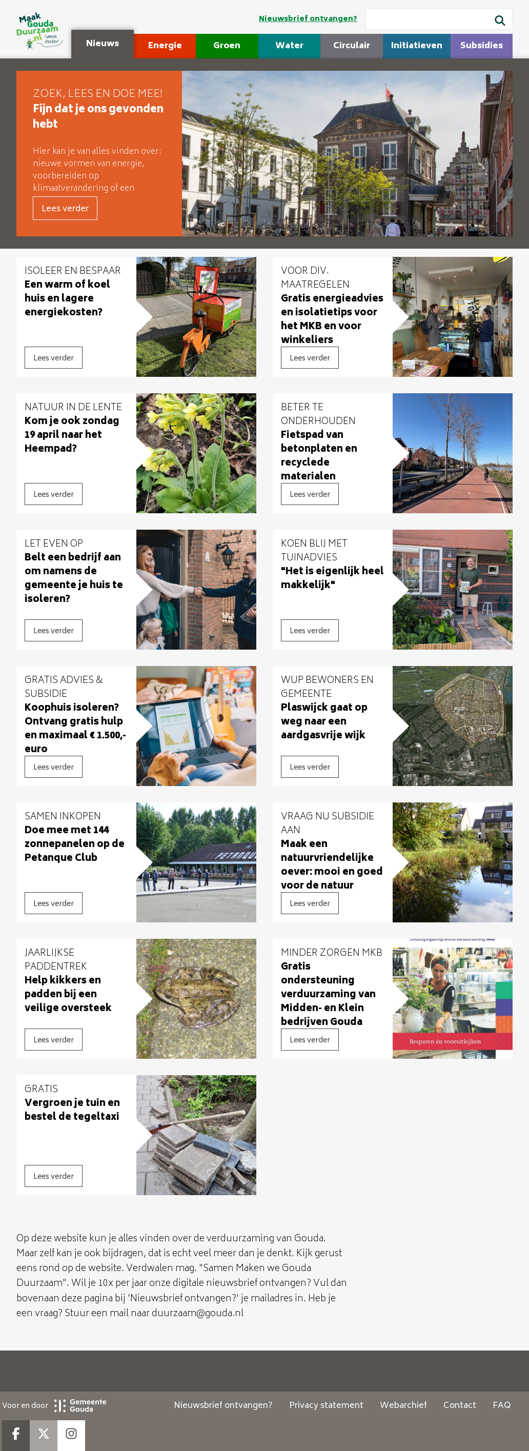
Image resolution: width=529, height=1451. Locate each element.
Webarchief (403, 1406)
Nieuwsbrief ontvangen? (308, 19)
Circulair (351, 46)
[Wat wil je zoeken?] (439, 19)
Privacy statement (326, 1406)
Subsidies (481, 46)
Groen (226, 46)
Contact (459, 1406)
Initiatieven (416, 46)
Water (289, 46)
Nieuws (102, 44)
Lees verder (65, 209)
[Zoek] (500, 22)
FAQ (502, 1406)
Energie (165, 46)
